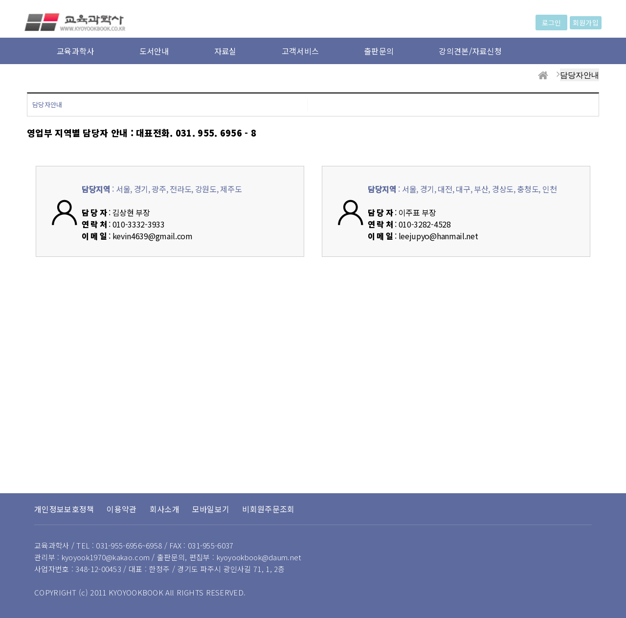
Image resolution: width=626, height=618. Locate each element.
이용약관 (121, 509)
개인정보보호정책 (64, 509)
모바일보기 (211, 509)
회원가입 (586, 22)
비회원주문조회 (268, 509)
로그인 (551, 22)
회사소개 (164, 509)
